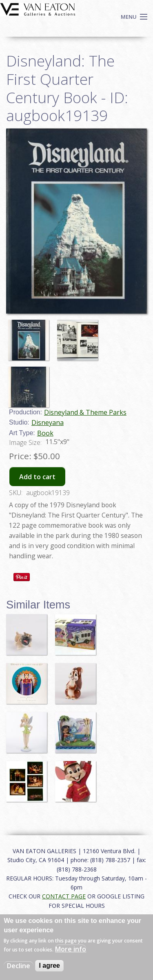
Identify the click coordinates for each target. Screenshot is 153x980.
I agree (49, 965)
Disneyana (47, 422)
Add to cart (37, 476)
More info (70, 949)
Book (45, 433)
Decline (18, 965)
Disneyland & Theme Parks (85, 412)
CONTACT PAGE (64, 896)
